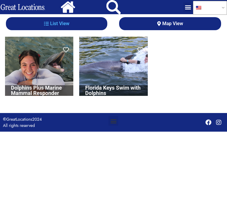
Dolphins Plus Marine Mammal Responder (36, 90)
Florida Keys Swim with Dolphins (112, 90)
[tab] (56, 23)
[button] (188, 7)
